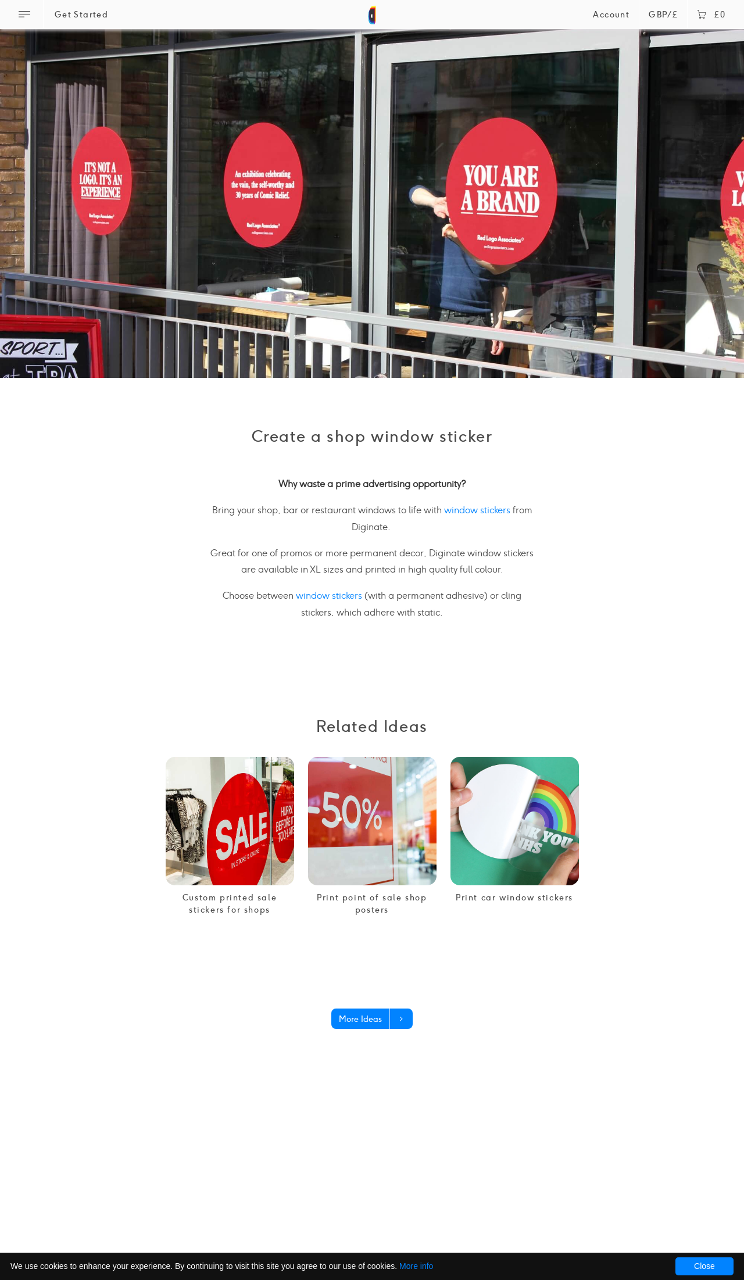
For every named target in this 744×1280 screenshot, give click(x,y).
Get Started (81, 15)
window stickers (477, 510)
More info (416, 1266)
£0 (711, 15)
